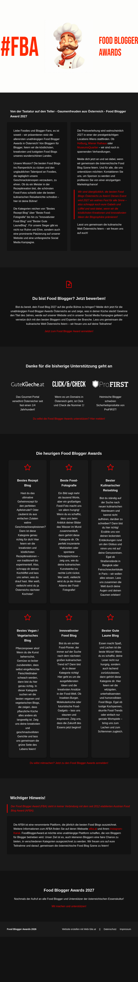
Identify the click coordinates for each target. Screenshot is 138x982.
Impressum (125, 929)
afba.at (93, 828)
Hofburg (81, 143)
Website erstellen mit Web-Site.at (79, 929)
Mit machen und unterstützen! (69, 906)
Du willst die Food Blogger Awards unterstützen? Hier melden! (69, 418)
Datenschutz (110, 929)
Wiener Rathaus (97, 143)
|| (99, 929)
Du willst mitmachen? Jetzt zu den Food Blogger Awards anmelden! (69, 763)
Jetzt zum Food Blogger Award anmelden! (69, 331)
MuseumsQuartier (87, 147)
